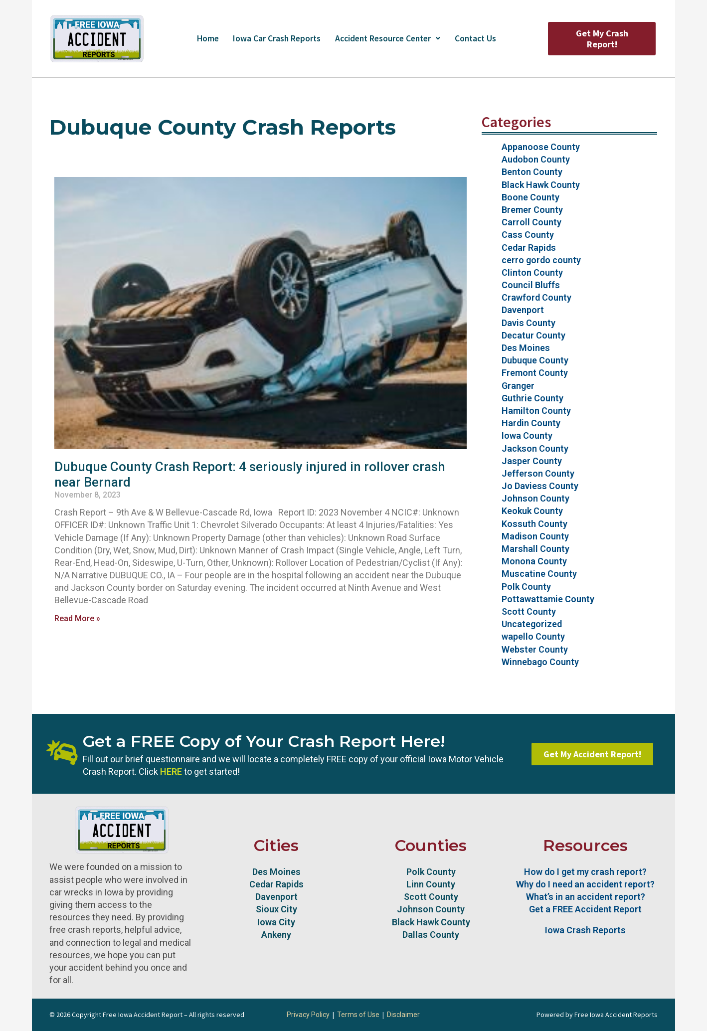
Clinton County (532, 272)
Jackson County (535, 448)
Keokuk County (532, 511)
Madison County (535, 536)
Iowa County (527, 435)
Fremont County (535, 372)
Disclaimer (403, 1015)
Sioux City (276, 909)
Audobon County (536, 159)
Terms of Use (358, 1015)
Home (201, 38)
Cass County (528, 234)
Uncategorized (532, 624)
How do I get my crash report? (585, 871)
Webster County (535, 649)
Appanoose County (541, 147)
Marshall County (535, 548)
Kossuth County (534, 523)
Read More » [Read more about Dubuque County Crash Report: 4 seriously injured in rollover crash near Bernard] (77, 618)
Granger (518, 385)
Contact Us (480, 38)
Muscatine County (539, 573)
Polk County (526, 586)
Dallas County (430, 934)
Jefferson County (538, 473)
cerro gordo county (541, 260)
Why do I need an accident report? (585, 884)
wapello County (533, 636)
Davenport (523, 310)
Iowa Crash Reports (585, 930)
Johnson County (535, 498)
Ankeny (276, 934)
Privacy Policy (308, 1015)
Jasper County (532, 461)
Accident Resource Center (388, 38)
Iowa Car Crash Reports (273, 38)
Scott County (529, 611)
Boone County (530, 197)
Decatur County (533, 335)
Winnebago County (540, 662)
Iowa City (276, 922)
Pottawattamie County (548, 599)
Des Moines (526, 348)
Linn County (430, 884)
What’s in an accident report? (585, 896)
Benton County (532, 172)
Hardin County (531, 423)
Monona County (534, 561)
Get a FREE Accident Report (585, 909)
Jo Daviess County (540, 486)
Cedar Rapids (529, 247)
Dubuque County (535, 360)
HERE (171, 771)
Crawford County (536, 297)
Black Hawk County (541, 184)
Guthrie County (532, 398)
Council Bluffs (531, 285)
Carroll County (531, 222)
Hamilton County (536, 410)
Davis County (528, 323)
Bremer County (532, 209)
